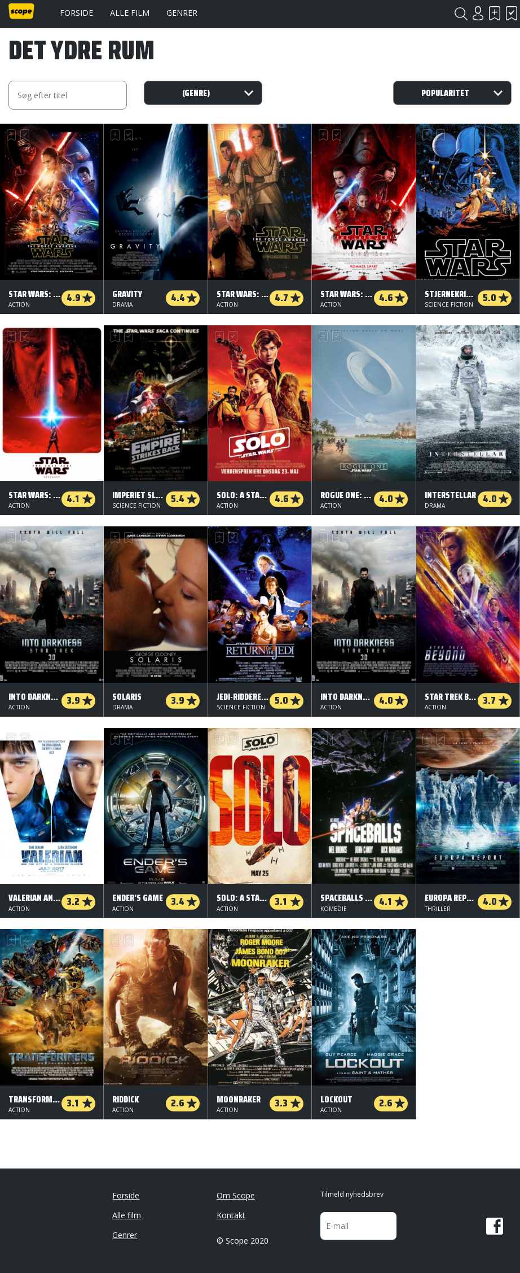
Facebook (494, 1226)
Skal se (494, 13)
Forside (76, 12)
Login (477, 13)
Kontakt (231, 1215)
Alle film (129, 12)
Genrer (181, 12)
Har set (511, 13)
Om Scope (236, 1195)
